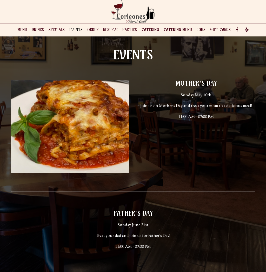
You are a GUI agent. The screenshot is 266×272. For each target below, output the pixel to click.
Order (92, 29)
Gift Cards (220, 29)
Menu (22, 29)
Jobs (201, 29)
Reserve (110, 29)
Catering (150, 29)
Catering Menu (178, 29)
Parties (129, 29)
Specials (57, 29)
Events (76, 29)
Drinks (38, 29)
